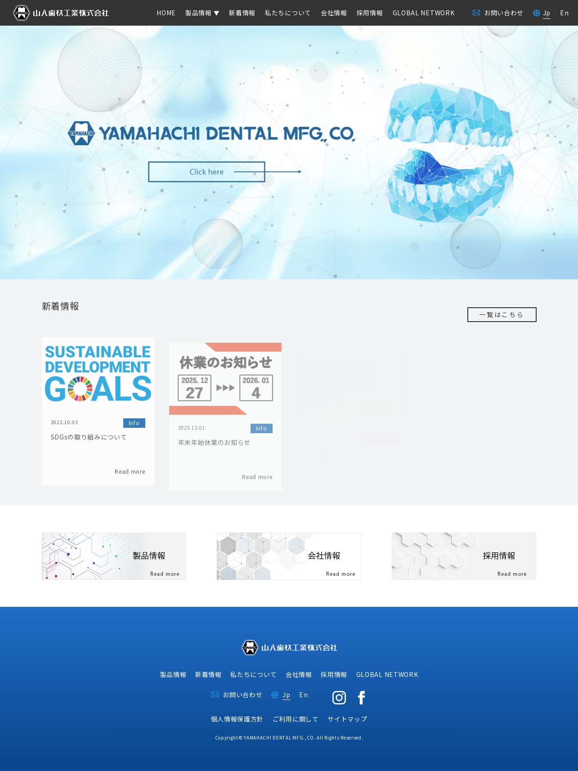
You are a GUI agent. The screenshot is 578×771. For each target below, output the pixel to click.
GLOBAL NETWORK (424, 12)
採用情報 (370, 12)
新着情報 (242, 12)
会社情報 (334, 12)
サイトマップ (347, 718)
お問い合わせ (242, 694)
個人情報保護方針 (237, 718)
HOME (166, 12)
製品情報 (173, 674)
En (564, 12)
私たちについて (288, 12)
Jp (547, 12)
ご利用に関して (296, 718)
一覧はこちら (501, 314)
